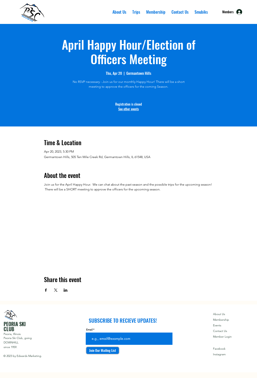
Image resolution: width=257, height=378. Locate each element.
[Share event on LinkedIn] (65, 290)
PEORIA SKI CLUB (15, 326)
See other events (128, 109)
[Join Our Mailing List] (102, 350)
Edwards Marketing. (29, 356)
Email (89, 329)
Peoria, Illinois (12, 334)
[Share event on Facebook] (46, 290)
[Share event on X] (56, 290)
